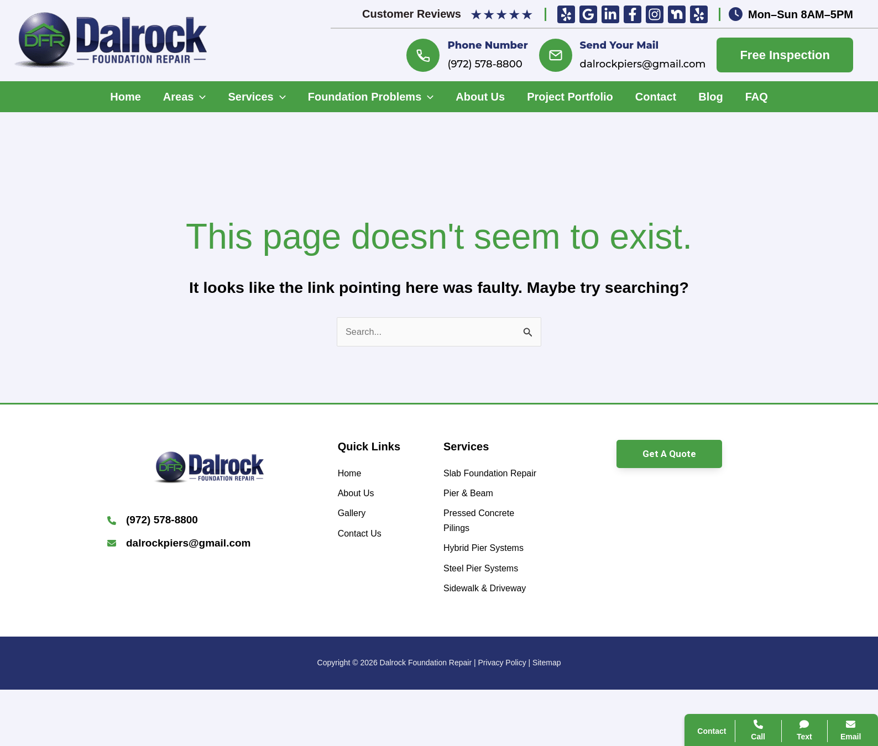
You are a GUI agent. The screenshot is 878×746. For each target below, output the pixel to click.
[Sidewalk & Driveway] (491, 635)
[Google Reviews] (588, 14)
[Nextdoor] (677, 14)
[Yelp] (566, 14)
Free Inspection (785, 55)
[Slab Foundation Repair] (491, 486)
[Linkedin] (610, 14)
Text (794, 730)
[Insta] (654, 14)
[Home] (352, 477)
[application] (200, 96)
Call (705, 542)
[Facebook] (632, 14)
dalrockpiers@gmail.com (643, 64)
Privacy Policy (502, 719)
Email (840, 730)
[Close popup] (849, 486)
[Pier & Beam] (473, 517)
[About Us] (359, 499)
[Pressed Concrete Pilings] (491, 549)
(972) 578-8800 (484, 64)
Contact (713, 569)
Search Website (731, 596)
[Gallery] (354, 523)
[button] (669, 456)
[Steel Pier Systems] (487, 603)
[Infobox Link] (208, 523)
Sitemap (546, 719)
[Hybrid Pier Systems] (491, 580)
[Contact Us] (364, 545)
